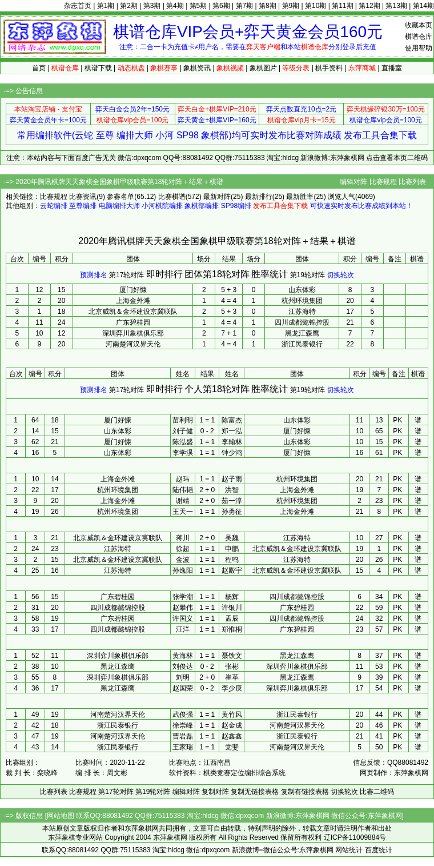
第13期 (396, 6)
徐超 (183, 549)
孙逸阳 (182, 570)
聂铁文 (232, 656)
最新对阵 (217, 197)
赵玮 (183, 479)
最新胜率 (300, 197)
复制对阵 (215, 792)
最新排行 (258, 197)
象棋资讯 (197, 68)
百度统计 (378, 850)
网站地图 (60, 816)
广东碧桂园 (133, 322)
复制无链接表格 (255, 792)
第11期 (342, 6)
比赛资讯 (83, 197)
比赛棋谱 (172, 197)
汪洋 (183, 629)
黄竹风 (232, 715)
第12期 (369, 6)
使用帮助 (418, 48)
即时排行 (164, 274)
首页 (39, 68)
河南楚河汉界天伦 (133, 344)
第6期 (221, 6)
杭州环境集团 (302, 301)
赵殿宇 (232, 570)
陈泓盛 (182, 442)
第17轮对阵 (126, 275)
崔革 (232, 677)
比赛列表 (412, 182)
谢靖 (183, 501)
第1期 (106, 6)
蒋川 (183, 538)
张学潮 (182, 597)
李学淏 (182, 453)
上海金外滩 (133, 301)
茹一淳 (232, 501)
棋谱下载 (98, 68)
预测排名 (93, 275)
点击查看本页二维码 (397, 158)
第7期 (245, 6)
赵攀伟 (182, 608)
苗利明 (182, 420)
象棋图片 (263, 68)
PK (397, 420)
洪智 (232, 490)
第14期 (423, 6)
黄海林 (182, 656)
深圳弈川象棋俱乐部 (133, 333)
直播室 (391, 68)
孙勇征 (232, 512)
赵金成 (232, 725)
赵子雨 (232, 479)
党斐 (232, 747)
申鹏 (232, 549)
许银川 (232, 608)
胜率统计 (269, 274)
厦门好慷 (133, 290)
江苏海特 (302, 312)
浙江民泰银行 (302, 344)
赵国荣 (182, 688)
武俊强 (182, 715)
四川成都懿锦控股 (302, 322)
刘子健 (182, 431)
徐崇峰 (182, 725)
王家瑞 (182, 747)
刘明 (183, 677)
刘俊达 (182, 667)
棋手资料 (329, 68)
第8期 (267, 6)
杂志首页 (77, 6)
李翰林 (232, 442)
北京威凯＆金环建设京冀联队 (133, 312)
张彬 (232, 667)
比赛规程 (383, 182)
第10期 (315, 6)
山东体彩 (302, 290)
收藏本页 (418, 25)
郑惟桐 (232, 629)
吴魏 (232, 538)
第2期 (129, 6)
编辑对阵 (353, 182)
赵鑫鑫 (232, 736)
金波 (183, 560)
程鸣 (232, 560)
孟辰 (232, 618)
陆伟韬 (182, 490)
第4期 (175, 6)
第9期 (291, 6)
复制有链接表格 (305, 792)
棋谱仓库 (418, 37)
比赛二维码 (377, 792)
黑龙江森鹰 (302, 333)
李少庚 (232, 688)
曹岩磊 (182, 736)
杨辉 (232, 597)
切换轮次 (340, 275)
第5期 (198, 6)
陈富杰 (232, 420)
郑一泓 (232, 431)
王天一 (182, 512)
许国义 (182, 618)
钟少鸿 (232, 453)
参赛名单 (120, 197)
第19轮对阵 (307, 275)
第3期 (152, 6)
